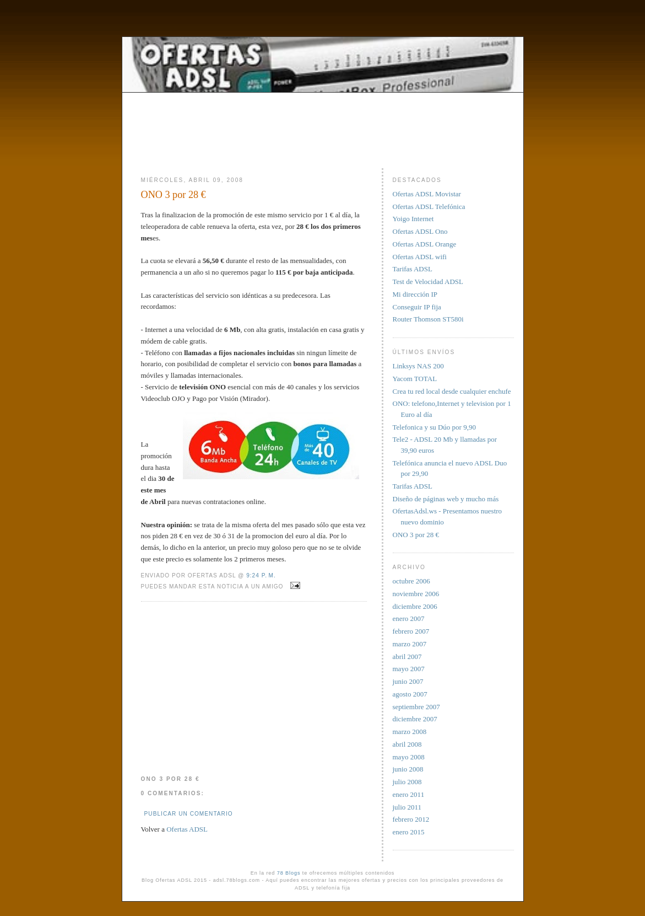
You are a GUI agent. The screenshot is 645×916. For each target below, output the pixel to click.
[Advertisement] (322, 119)
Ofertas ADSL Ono (420, 231)
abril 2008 (407, 744)
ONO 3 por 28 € (173, 194)
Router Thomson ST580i (428, 319)
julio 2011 (407, 807)
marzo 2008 (410, 731)
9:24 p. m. (261, 575)
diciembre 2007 (415, 719)
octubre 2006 (411, 581)
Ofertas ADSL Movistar (427, 194)
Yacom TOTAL (415, 378)
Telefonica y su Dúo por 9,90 (434, 427)
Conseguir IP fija (417, 307)
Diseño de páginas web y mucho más (446, 499)
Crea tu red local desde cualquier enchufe (452, 391)
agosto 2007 (410, 694)
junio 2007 (408, 681)
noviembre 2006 (416, 594)
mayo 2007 (409, 669)
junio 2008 (408, 769)
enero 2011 (409, 794)
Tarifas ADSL (412, 269)
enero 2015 (409, 832)
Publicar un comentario (188, 814)
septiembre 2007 (416, 707)
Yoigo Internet (413, 219)
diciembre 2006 (415, 606)
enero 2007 (409, 618)
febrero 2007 (411, 631)
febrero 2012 (411, 819)
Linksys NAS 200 (418, 366)
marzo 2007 (410, 644)
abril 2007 (407, 656)
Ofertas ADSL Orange (425, 244)
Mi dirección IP (415, 294)
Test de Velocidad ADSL (428, 281)
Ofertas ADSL (187, 829)
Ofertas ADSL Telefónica (429, 206)
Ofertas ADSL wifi (420, 257)
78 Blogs (289, 873)
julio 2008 (407, 782)
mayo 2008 (409, 757)
